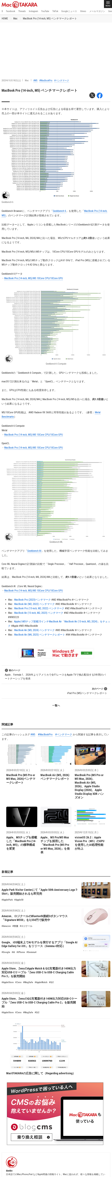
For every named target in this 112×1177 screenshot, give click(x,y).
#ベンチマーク (61, 80)
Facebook (10, 11)
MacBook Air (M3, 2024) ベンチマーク (34, 630)
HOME (5, 18)
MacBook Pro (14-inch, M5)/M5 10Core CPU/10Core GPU (33, 278)
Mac (15, 18)
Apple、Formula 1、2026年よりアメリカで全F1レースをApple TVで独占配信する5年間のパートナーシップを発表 (55, 674)
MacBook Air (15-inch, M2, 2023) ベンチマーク (38, 612)
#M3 (21, 625)
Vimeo (83, 11)
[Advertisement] (56, 46)
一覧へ (56, 705)
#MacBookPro (45, 80)
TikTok (55, 11)
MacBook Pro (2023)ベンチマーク (32, 599)
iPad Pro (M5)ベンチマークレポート (87, 691)
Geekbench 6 (59, 210)
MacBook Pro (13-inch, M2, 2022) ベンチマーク (39, 608)
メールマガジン (97, 11)
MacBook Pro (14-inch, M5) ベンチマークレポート (50, 18)
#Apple (14, 625)
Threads (22, 11)
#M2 (53, 599)
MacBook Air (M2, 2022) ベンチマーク (34, 604)
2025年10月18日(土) (11, 80)
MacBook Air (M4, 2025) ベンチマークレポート (39, 634)
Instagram (33, 11)
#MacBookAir (67, 604)
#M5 (35, 80)
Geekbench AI (34, 550)
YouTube (45, 11)
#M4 (68, 634)
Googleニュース (69, 11)
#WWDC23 (13, 617)
